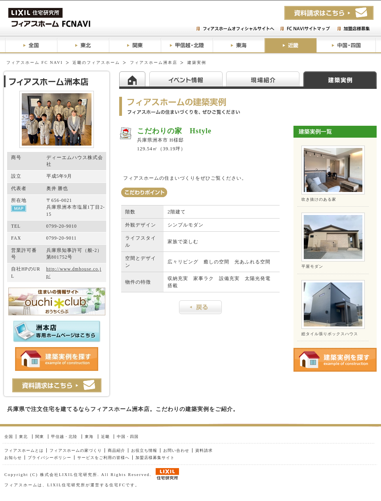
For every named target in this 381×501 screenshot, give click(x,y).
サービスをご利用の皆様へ (103, 457)
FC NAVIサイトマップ (305, 29)
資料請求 (204, 450)
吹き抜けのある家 (318, 199)
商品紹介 (116, 450)
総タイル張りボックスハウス (329, 334)
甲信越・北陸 (187, 45)
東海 (239, 45)
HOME (134, 78)
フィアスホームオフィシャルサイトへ (236, 29)
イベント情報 (187, 78)
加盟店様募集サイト (155, 457)
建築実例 (340, 78)
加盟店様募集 (353, 29)
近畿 (290, 45)
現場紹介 (264, 78)
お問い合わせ (176, 450)
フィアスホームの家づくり (76, 450)
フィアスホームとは (24, 450)
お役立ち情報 (144, 450)
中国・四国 (346, 45)
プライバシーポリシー (49, 457)
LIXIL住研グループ (167, 474)
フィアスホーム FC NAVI (34, 62)
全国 (31, 45)
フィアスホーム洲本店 (153, 62)
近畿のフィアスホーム (96, 62)
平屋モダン (312, 266)
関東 (135, 45)
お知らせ (13, 457)
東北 (83, 45)
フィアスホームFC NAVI (68, 17)
